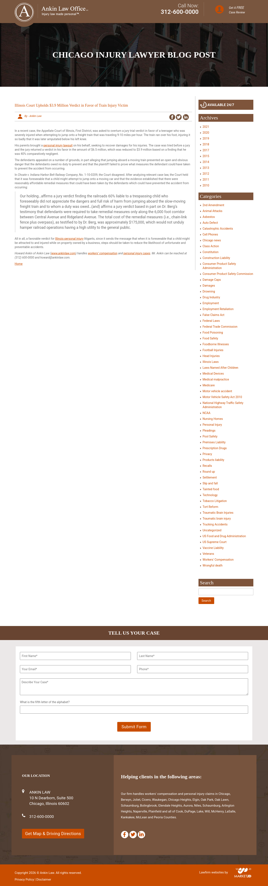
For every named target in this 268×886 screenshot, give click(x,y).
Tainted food (211, 489)
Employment (211, 303)
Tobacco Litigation (215, 501)
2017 (206, 150)
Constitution (211, 252)
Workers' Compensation (218, 559)
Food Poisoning (213, 332)
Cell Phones (210, 234)
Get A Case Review (237, 10)
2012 (206, 173)
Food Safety (210, 338)
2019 (206, 138)
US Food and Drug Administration (224, 536)
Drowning (209, 291)
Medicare (209, 385)
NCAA (206, 413)
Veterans (208, 553)
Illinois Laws (211, 361)
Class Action (211, 246)
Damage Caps (212, 279)
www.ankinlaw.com (63, 253)
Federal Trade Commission (220, 326)
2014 (206, 162)
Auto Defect (210, 222)
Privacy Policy (24, 879)
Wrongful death (213, 565)
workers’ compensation (102, 253)
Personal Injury (212, 424)
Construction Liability (216, 258)
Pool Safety (210, 436)
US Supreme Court (215, 542)
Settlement (210, 477)
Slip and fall (210, 483)
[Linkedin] (141, 834)
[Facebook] (124, 834)
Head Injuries (211, 356)
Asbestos (209, 217)
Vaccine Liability (213, 548)
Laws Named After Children (220, 367)
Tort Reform (210, 506)
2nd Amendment (213, 205)
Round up (209, 471)
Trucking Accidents (215, 524)
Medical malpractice (216, 379)
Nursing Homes (213, 418)
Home (19, 263)
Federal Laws (211, 320)
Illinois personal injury (69, 238)
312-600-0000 (180, 11)
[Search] (226, 592)
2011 (206, 179)
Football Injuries (213, 350)
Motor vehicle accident (217, 391)
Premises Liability (214, 442)
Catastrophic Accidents (218, 228)
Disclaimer (43, 879)
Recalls (207, 465)
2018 (206, 144)
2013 (206, 167)
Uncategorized (212, 530)
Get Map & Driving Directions (53, 833)
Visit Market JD (243, 869)
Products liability (213, 460)
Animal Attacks (212, 211)
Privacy (207, 454)
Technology (210, 495)
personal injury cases (137, 253)
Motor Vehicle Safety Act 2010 (222, 397)
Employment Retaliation (218, 309)
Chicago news (212, 240)
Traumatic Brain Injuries (218, 512)
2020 (206, 132)
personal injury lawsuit (58, 145)
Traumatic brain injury (217, 518)
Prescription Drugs (215, 448)
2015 (206, 156)
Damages (209, 285)
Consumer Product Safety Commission (228, 274)
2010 (206, 185)
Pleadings (209, 430)
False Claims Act (213, 315)
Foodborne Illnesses (216, 344)
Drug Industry (211, 297)
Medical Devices (213, 373)
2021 (206, 126)
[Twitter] (133, 834)
